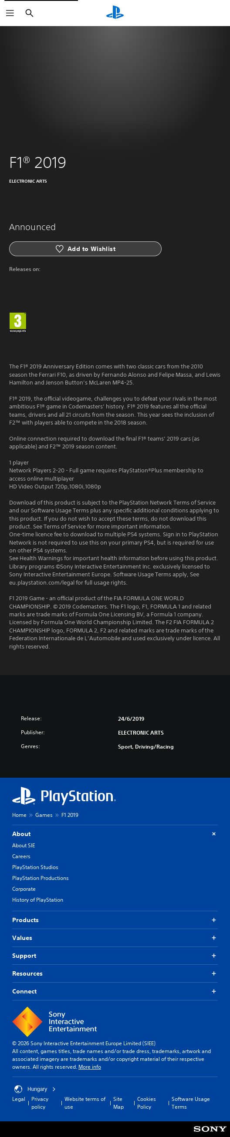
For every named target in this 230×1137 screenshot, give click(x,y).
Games (44, 815)
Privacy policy (39, 1102)
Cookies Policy (146, 1102)
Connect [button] (115, 991)
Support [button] (115, 956)
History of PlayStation (37, 899)
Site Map (118, 1102)
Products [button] (115, 920)
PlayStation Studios (35, 867)
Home (19, 815)
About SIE (23, 845)
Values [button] (115, 938)
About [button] (115, 834)
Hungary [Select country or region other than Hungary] (35, 1089)
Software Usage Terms (191, 1102)
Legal (18, 1099)
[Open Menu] (10, 13)
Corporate (24, 889)
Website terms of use (84, 1102)
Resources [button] (115, 974)
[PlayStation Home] (115, 13)
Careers (21, 856)
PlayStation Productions (40, 878)
